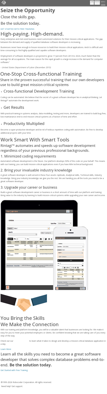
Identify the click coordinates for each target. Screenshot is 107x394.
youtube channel (21, 341)
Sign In (97, 1)
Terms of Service (9, 378)
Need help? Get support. (12, 386)
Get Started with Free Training (14, 370)
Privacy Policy (25, 378)
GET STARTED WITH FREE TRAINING (17, 29)
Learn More (6, 349)
